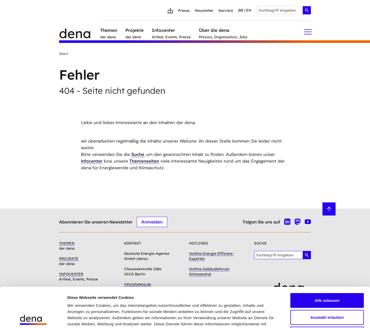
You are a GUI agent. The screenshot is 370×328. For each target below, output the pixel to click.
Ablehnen (327, 294)
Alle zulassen (327, 260)
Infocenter (92, 161)
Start (63, 53)
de (240, 10)
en (248, 10)
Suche (137, 154)
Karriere (226, 10)
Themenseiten (144, 161)
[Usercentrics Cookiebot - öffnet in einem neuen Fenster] (33, 318)
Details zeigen (273, 318)
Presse (184, 10)
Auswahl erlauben (327, 277)
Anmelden (152, 221)
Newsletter (204, 10)
